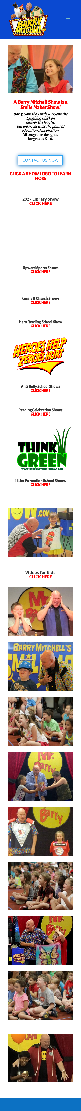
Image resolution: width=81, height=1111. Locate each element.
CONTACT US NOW (40, 160)
